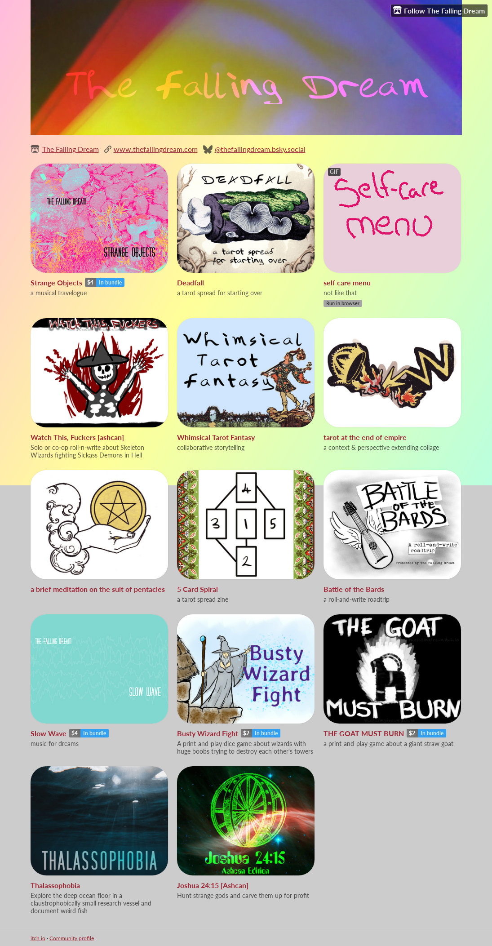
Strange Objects (56, 282)
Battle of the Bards (354, 589)
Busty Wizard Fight (207, 733)
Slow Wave (48, 733)
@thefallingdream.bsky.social (260, 149)
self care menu (347, 282)
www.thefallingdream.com (156, 149)
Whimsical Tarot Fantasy (216, 437)
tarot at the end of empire (365, 437)
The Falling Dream (70, 149)
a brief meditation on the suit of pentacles (98, 589)
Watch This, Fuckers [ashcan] (77, 437)
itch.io (38, 938)
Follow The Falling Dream (439, 10)
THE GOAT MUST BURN (364, 733)
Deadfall (190, 282)
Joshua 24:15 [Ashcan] (212, 885)
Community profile (71, 938)
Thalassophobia (55, 885)
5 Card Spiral (197, 589)
